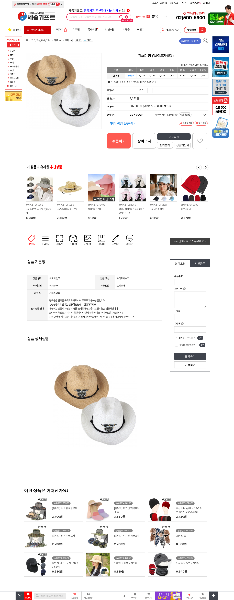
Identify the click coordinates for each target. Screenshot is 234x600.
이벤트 (140, 29)
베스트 (62, 30)
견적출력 (165, 145)
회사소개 (206, 3)
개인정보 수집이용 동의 (187, 345)
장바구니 (184, 3)
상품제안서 (182, 145)
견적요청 (174, 136)
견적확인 (190, 364)
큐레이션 (92, 29)
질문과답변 (195, 3)
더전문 (126, 29)
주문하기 (119, 141)
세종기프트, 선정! (99, 10)
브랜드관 (109, 29)
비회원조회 (174, 3)
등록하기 (190, 356)
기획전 (76, 29)
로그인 (155, 3)
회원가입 (163, 3)
